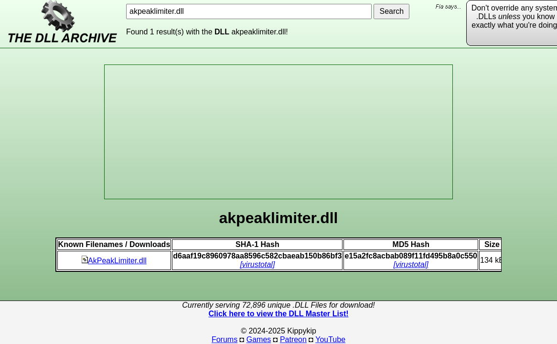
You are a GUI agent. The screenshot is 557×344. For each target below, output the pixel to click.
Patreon (293, 339)
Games (258, 339)
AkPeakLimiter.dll (114, 261)
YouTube (330, 339)
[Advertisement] (278, 132)
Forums (224, 339)
